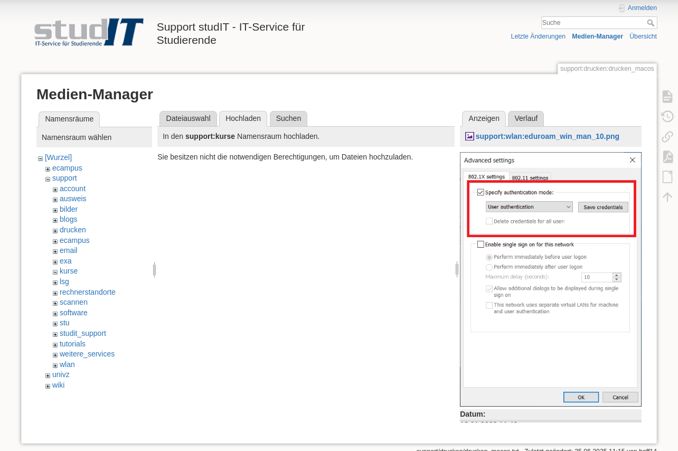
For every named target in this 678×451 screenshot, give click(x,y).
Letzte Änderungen (538, 36)
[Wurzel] (58, 157)
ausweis (73, 198)
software (74, 312)
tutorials (73, 344)
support (64, 178)
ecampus (67, 168)
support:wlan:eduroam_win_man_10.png (547, 136)
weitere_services (87, 354)
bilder (69, 209)
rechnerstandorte (88, 292)
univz (61, 374)
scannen (74, 302)
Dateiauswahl (188, 118)
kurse (69, 271)
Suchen (288, 118)
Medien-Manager (597, 36)
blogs (68, 219)
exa (66, 261)
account (73, 188)
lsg (64, 281)
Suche (652, 22)
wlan (67, 364)
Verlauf (526, 118)
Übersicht (643, 36)
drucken (73, 230)
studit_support (83, 333)
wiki (58, 385)
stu (65, 322)
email (68, 250)
